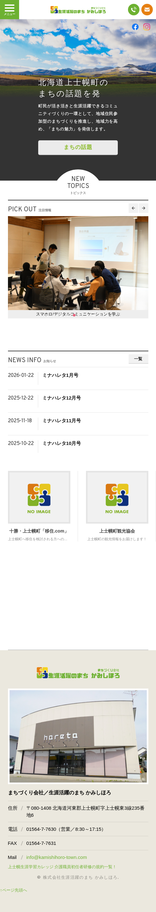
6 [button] (81, 315)
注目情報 (45, 210)
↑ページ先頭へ (13, 890)
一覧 (138, 358)
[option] (78, 100)
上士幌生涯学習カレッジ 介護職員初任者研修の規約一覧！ (62, 866)
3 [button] (61, 315)
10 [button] (108, 315)
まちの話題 (78, 147)
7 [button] (87, 315)
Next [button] (143, 208)
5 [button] (74, 315)
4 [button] (67, 315)
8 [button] (94, 315)
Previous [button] (133, 208)
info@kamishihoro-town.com (56, 857)
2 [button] (54, 315)
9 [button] (101, 315)
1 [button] (47, 315)
